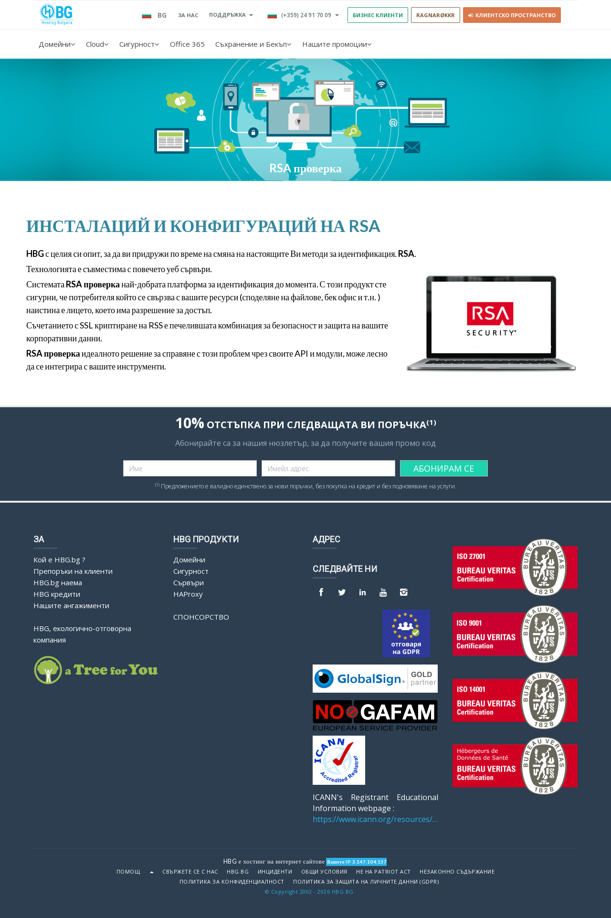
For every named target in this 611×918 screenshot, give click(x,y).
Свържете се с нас (190, 871)
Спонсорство (201, 617)
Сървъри (188, 582)
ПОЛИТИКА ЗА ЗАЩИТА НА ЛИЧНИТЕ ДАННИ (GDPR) (366, 881)
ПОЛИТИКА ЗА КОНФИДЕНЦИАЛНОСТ (231, 881)
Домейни (57, 44)
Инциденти (275, 871)
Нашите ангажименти (71, 605)
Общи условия (324, 871)
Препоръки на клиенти (73, 571)
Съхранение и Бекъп (253, 44)
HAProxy (188, 594)
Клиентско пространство (512, 15)
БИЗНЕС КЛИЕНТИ (378, 15)
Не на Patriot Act (383, 871)
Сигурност (139, 44)
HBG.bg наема (57, 582)
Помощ (128, 871)
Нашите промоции (337, 44)
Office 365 (187, 44)
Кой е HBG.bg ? (59, 559)
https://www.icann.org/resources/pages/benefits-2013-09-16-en (375, 819)
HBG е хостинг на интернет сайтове (274, 861)
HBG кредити (56, 594)
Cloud (97, 44)
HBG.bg (238, 871)
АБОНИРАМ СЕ (443, 468)
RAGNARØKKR (435, 15)
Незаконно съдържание (457, 871)
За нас (188, 15)
